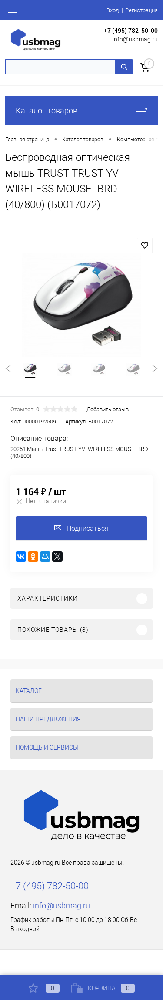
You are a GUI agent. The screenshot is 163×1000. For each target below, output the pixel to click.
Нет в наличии (41, 501)
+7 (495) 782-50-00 (131, 30)
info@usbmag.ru (135, 39)
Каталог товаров (81, 110)
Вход (112, 10)
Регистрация (141, 10)
